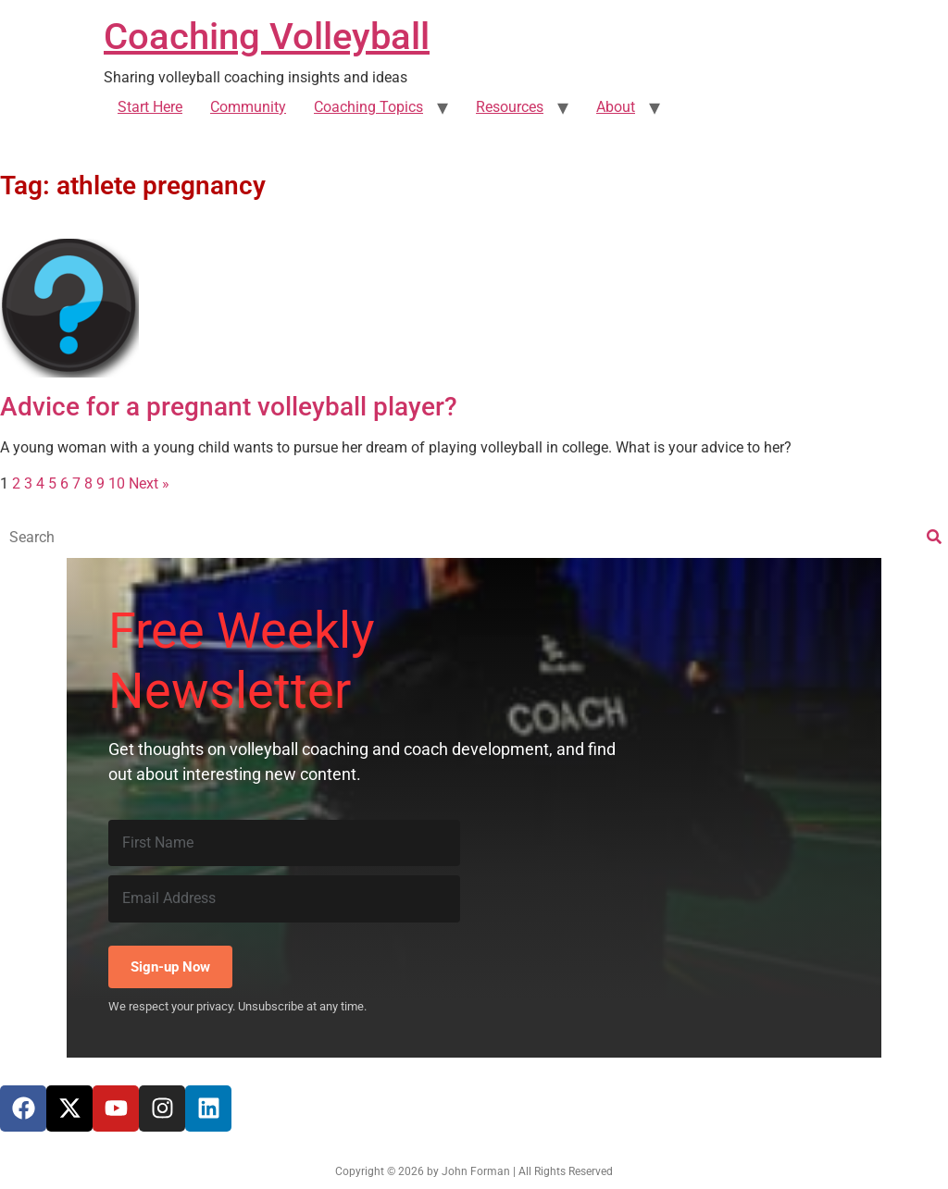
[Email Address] (284, 898)
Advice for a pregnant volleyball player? (228, 406)
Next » (149, 483)
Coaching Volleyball (267, 36)
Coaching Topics (368, 107)
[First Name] (284, 843)
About (615, 107)
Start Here (150, 107)
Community (248, 107)
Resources (509, 107)
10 (116, 483)
